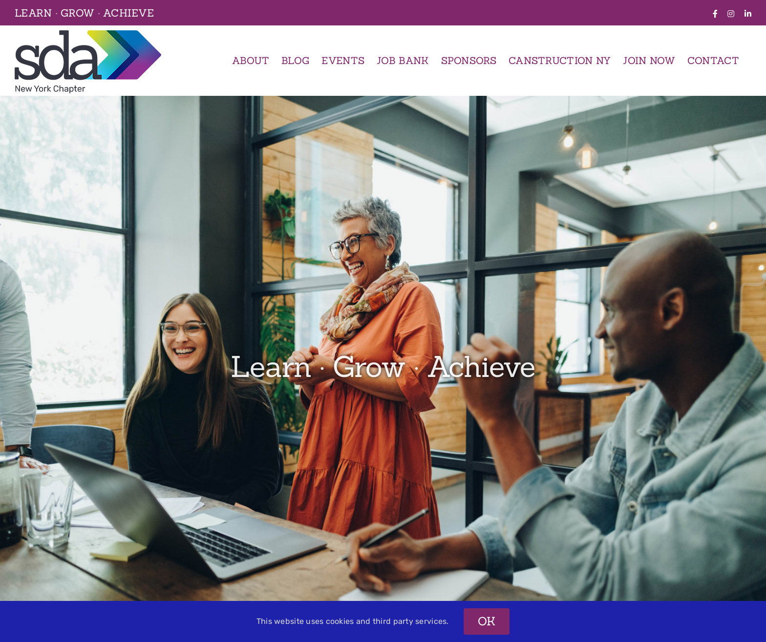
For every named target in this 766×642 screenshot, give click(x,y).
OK (487, 621)
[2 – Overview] (383, 369)
